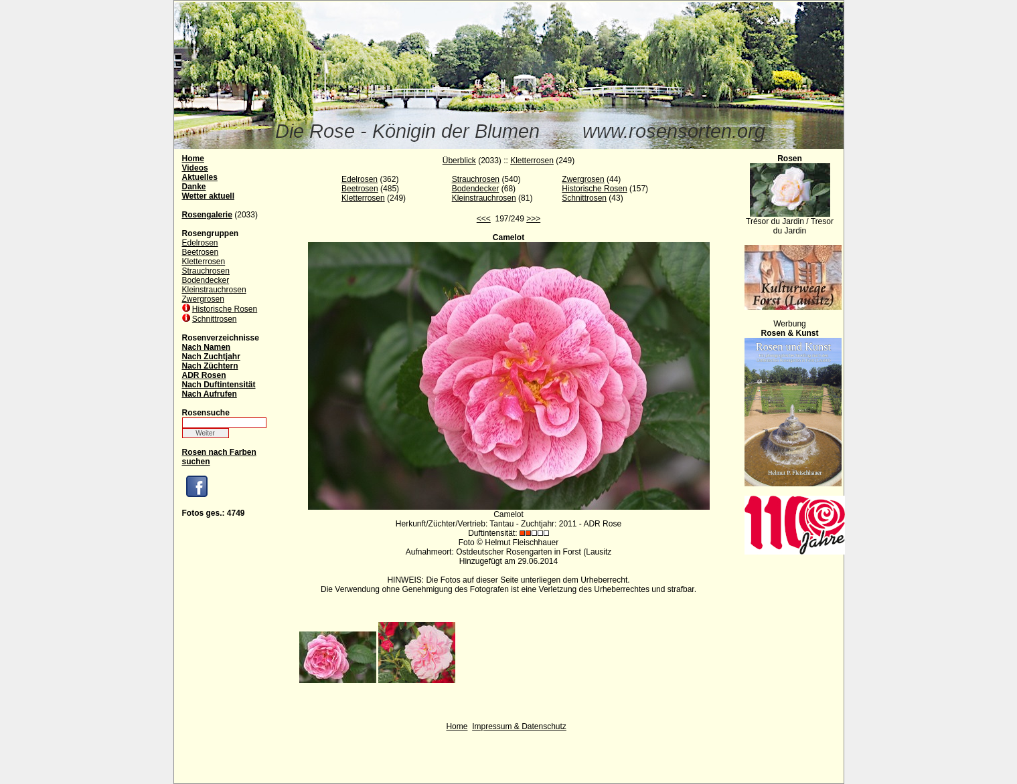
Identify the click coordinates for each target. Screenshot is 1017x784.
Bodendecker (206, 280)
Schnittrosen (214, 319)
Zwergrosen (203, 299)
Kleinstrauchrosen (214, 289)
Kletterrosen (204, 261)
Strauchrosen (206, 271)
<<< (484, 218)
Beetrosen (200, 252)
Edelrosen (200, 243)
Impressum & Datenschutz (519, 726)
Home (456, 726)
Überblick (459, 160)
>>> (533, 218)
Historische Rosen (224, 309)
